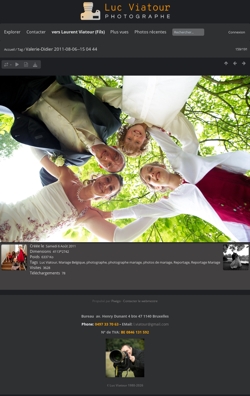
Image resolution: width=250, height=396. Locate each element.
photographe (96, 262)
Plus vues (119, 32)
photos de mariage (157, 262)
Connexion (236, 32)
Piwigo (116, 301)
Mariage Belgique (72, 262)
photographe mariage (125, 262)
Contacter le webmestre (140, 301)
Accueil (9, 49)
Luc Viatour (48, 262)
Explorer (12, 32)
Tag (20, 49)
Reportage (182, 262)
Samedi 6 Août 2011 (61, 246)
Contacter (36, 32)
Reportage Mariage (205, 262)
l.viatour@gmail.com (151, 324)
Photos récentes (150, 32)
